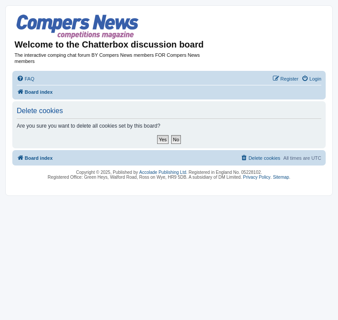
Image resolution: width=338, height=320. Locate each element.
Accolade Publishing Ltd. (163, 172)
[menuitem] (25, 79)
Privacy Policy (256, 177)
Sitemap (281, 177)
